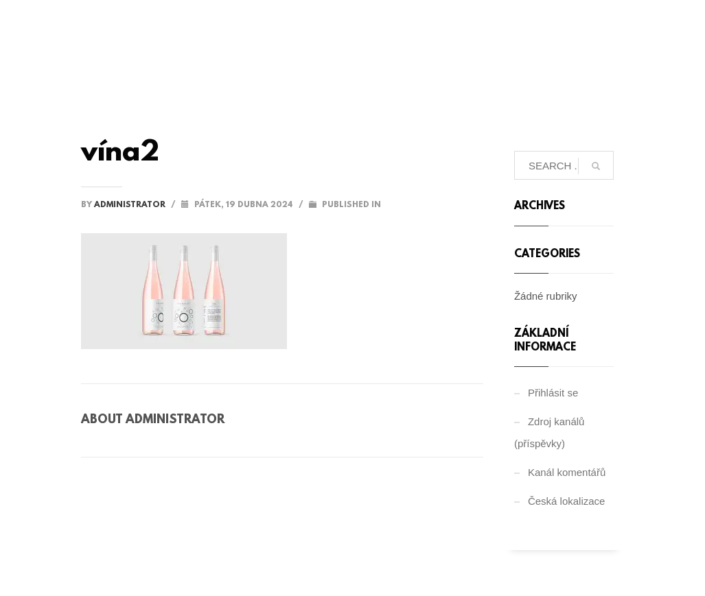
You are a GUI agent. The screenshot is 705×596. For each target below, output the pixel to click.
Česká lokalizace (566, 501)
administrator (130, 205)
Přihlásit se (553, 392)
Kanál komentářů (566, 472)
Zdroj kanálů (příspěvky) (549, 432)
